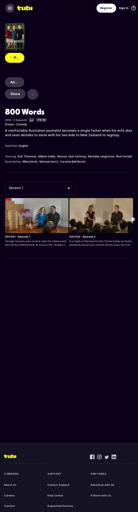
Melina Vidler (46, 156)
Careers (9, 495)
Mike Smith (30, 161)
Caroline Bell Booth (72, 161)
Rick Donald (124, 156)
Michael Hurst (48, 161)
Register (106, 8)
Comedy (21, 124)
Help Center (55, 495)
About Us (10, 484)
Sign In (124, 8)
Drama (9, 124)
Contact (9, 505)
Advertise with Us (103, 484)
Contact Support (58, 484)
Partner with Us (101, 495)
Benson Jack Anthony (71, 156)
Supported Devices (60, 505)
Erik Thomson (27, 156)
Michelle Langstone (101, 156)
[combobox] (40, 188)
